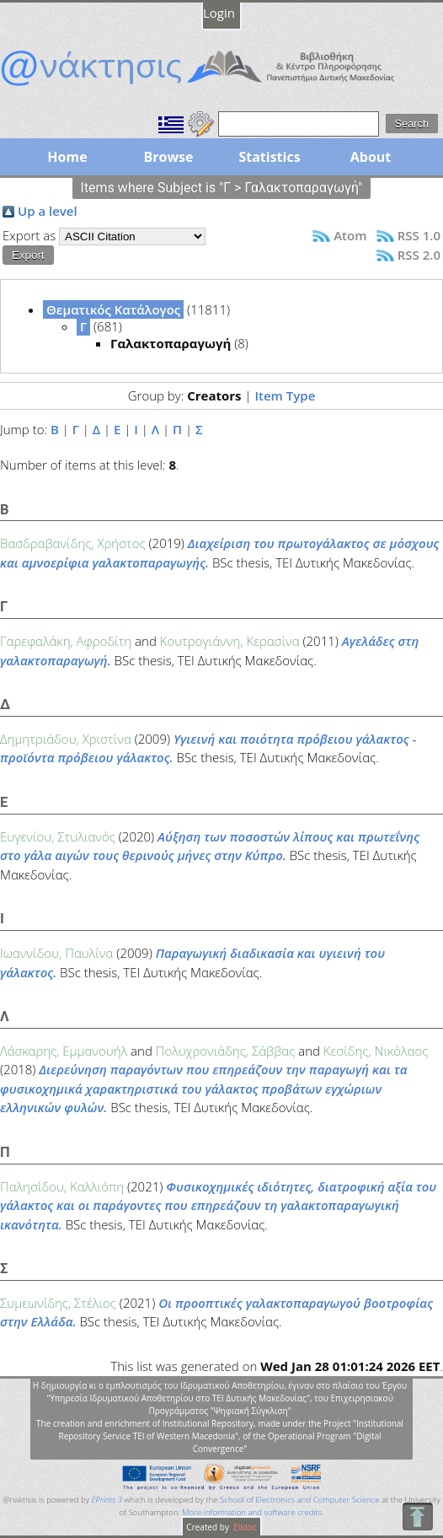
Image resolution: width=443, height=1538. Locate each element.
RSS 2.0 (419, 254)
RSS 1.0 (419, 235)
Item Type (284, 395)
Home (67, 157)
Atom (350, 235)
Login (219, 12)
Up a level (47, 210)
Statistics (269, 157)
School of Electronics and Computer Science (299, 1499)
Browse (168, 157)
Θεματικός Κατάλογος (113, 309)
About (371, 157)
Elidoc (244, 1527)
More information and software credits (252, 1512)
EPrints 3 (107, 1499)
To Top (417, 1516)
